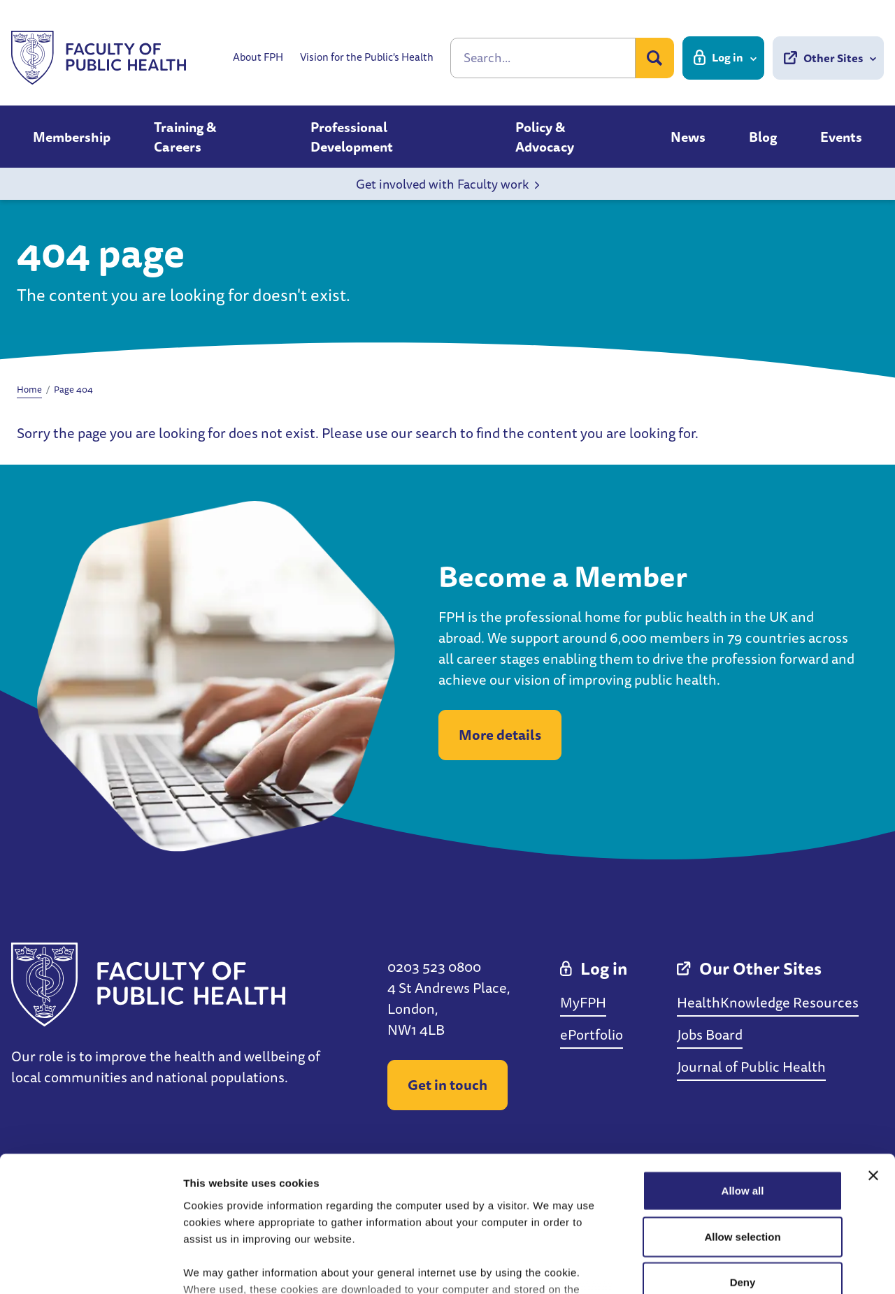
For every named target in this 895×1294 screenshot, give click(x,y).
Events (841, 136)
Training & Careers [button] (185, 137)
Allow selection (742, 1126)
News (688, 136)
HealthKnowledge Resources (768, 1002)
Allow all (743, 1080)
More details (500, 735)
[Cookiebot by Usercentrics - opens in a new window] (90, 1266)
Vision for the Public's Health (367, 57)
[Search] (543, 58)
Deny (743, 1172)
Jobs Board (710, 1034)
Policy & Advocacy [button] (544, 137)
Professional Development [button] (351, 137)
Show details (733, 1266)
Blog (763, 136)
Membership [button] (71, 136)
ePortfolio (591, 1034)
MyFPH (583, 1002)
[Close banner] (873, 1065)
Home (29, 389)
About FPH (258, 57)
